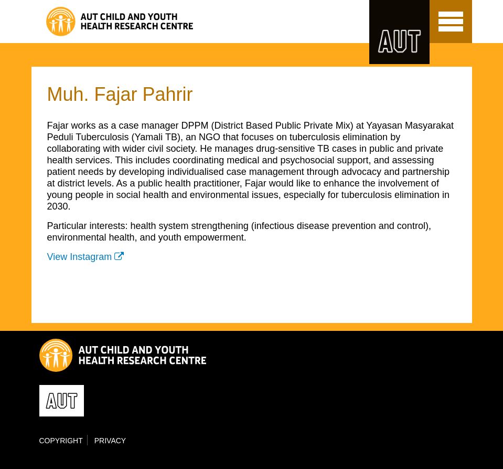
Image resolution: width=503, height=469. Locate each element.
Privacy (110, 440)
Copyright (61, 440)
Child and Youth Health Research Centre (143, 21)
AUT (399, 32)
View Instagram (79, 257)
